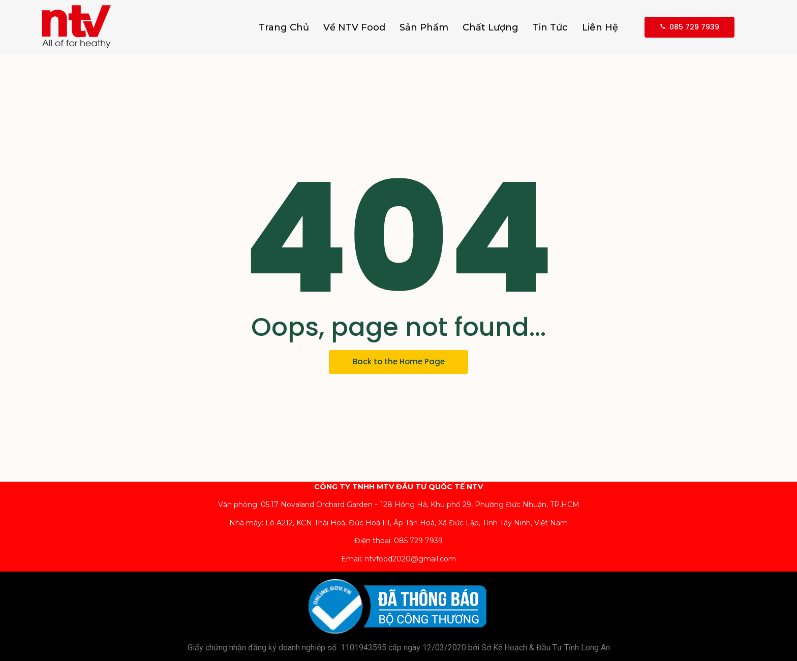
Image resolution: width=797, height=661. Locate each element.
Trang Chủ (284, 27)
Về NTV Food (354, 27)
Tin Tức (550, 27)
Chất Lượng (490, 27)
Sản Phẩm (424, 27)
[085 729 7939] (689, 27)
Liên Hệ (600, 27)
